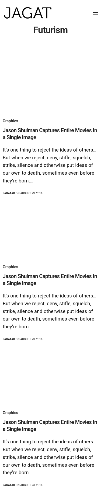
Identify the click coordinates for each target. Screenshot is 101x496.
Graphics (10, 121)
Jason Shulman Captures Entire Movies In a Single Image (50, 134)
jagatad (9, 193)
